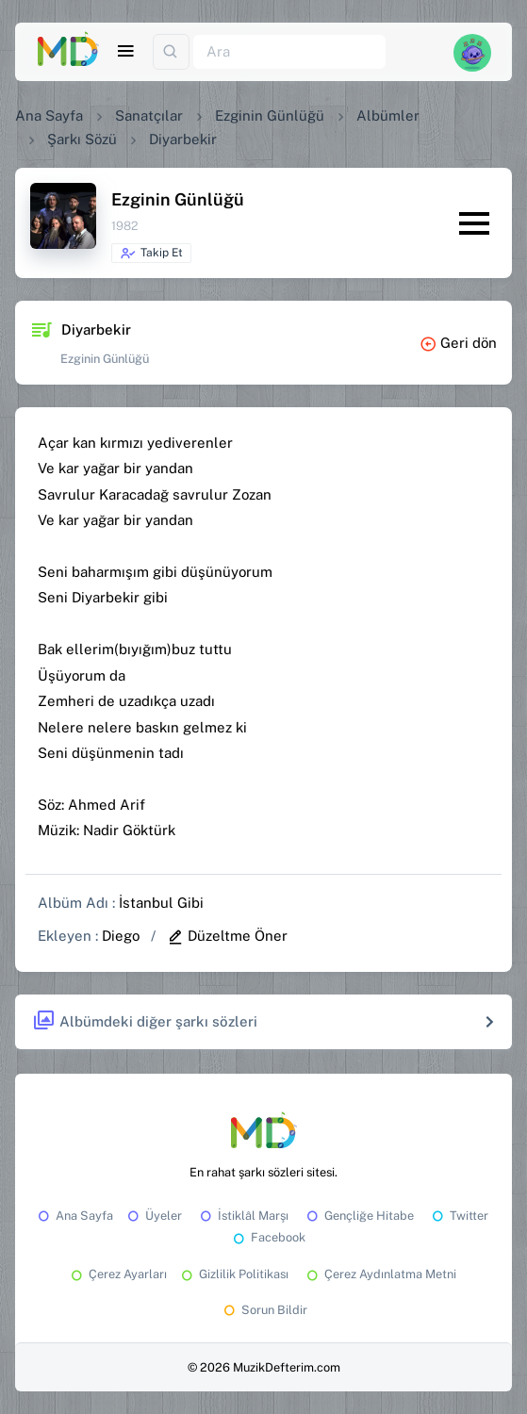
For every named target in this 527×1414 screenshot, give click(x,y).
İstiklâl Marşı (242, 1215)
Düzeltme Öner (227, 936)
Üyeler (153, 1215)
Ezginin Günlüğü (269, 115)
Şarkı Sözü (82, 139)
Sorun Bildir (264, 1310)
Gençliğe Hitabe (359, 1215)
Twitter (458, 1215)
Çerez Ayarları (117, 1274)
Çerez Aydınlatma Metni (380, 1274)
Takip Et (151, 253)
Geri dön (458, 343)
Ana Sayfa (49, 115)
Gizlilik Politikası (233, 1274)
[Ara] (289, 52)
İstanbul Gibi (161, 903)
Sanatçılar (149, 115)
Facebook (267, 1237)
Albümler (388, 115)
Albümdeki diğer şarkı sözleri (144, 1021)
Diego (121, 936)
